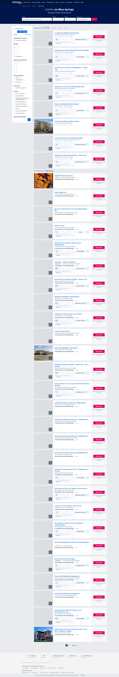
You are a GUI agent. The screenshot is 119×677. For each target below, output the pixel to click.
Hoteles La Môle (43, 672)
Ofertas (62, 2)
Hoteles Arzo (43, 668)
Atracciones (69, 2)
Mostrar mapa (22, 31)
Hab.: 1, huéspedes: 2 (82, 19)
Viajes (43, 2)
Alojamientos (50, 2)
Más (82, 2)
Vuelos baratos (36, 2)
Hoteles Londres (34, 672)
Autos (57, 2)
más (77, 675)
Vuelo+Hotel (26, 2)
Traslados (76, 2)
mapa (70, 36)
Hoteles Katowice (25, 672)
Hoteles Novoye (25, 668)
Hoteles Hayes (60, 668)
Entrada (54, 16)
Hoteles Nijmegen (34, 668)
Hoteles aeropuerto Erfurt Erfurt (67, 672)
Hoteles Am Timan (52, 668)
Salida (66, 16)
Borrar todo (28, 34)
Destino (23, 16)
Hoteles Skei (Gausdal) (54, 672)
